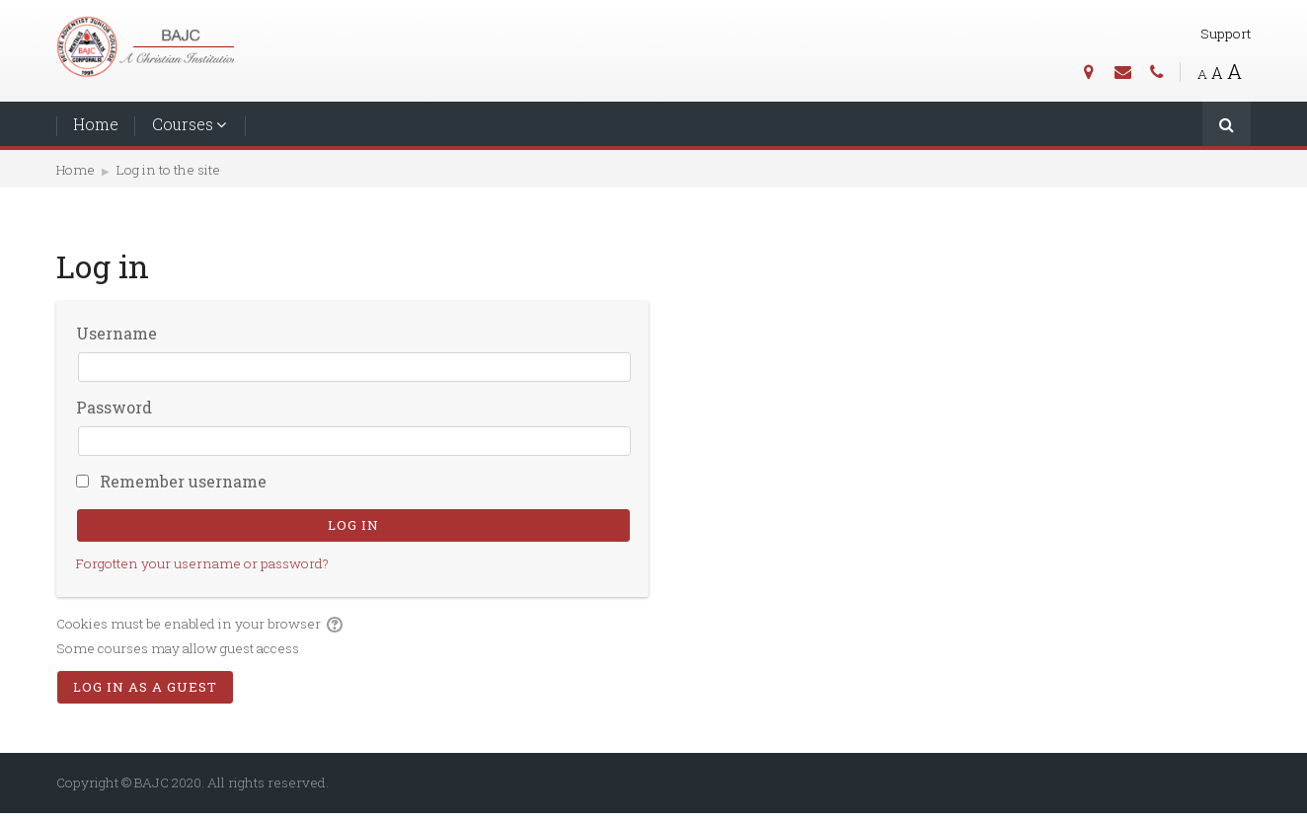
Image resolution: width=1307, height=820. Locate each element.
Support (1225, 33)
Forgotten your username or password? (202, 563)
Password (114, 407)
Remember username (183, 481)
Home (95, 123)
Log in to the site (168, 170)
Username (116, 333)
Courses (182, 123)
